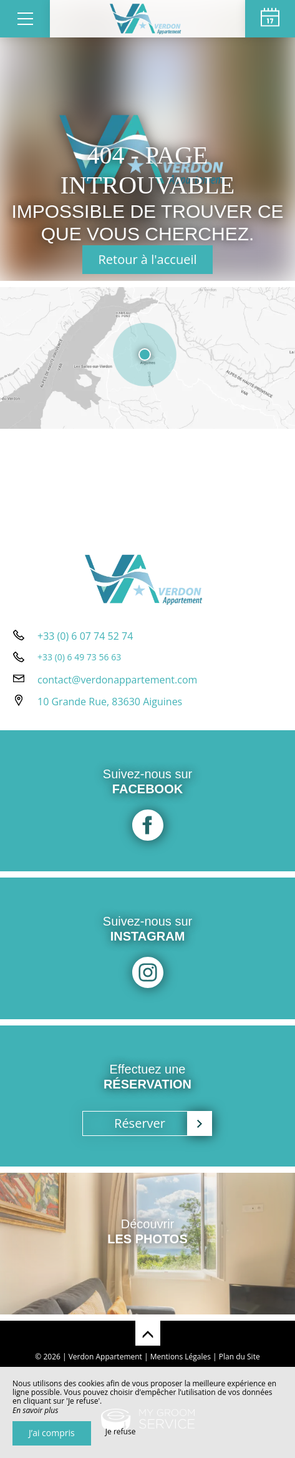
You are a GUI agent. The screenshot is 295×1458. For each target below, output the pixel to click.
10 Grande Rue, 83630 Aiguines (109, 701)
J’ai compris (52, 1433)
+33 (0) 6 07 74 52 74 (85, 636)
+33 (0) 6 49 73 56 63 (79, 657)
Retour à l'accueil (148, 259)
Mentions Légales (180, 1356)
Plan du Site (239, 1356)
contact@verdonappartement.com (117, 680)
